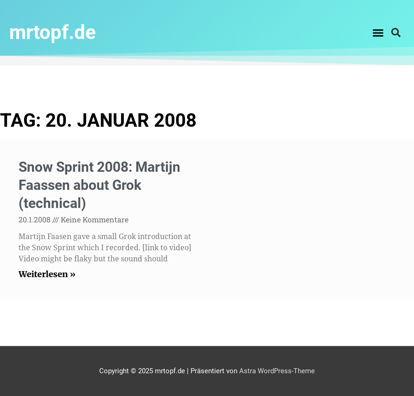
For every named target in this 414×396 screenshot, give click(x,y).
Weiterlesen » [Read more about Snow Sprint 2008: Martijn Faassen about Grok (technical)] (47, 274)
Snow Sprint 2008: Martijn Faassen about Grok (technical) (99, 185)
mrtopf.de (52, 32)
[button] (378, 32)
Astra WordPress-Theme (277, 371)
